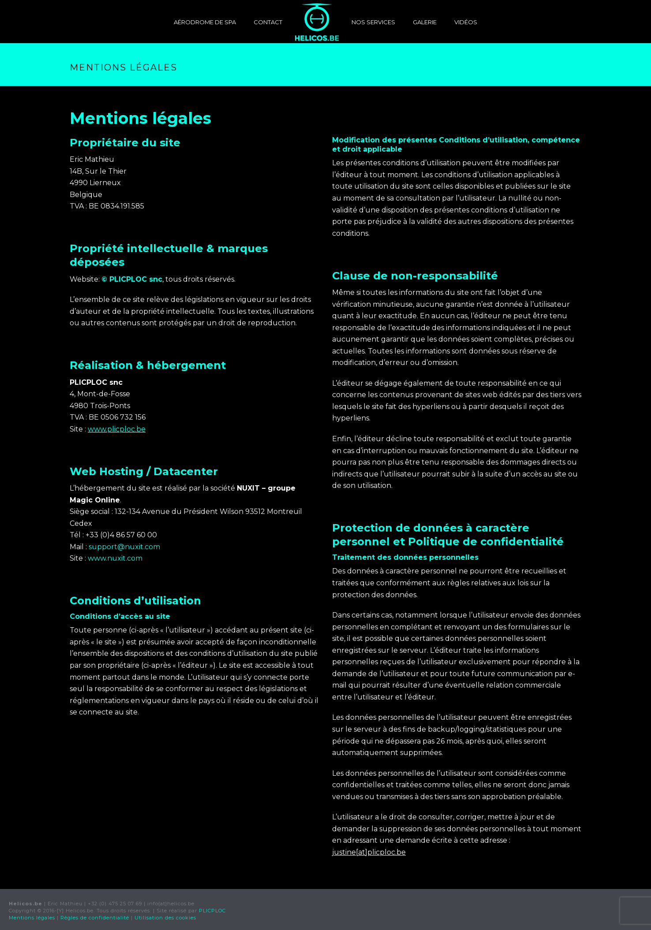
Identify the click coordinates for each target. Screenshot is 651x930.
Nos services (373, 22)
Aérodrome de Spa (205, 22)
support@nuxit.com (124, 547)
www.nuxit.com (115, 558)
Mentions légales (32, 918)
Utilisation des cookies (165, 918)
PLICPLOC (212, 911)
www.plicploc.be (117, 429)
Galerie (425, 22)
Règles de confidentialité (94, 918)
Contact (268, 22)
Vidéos (465, 22)
